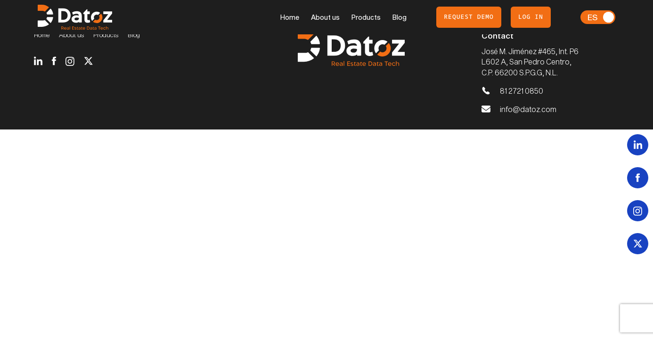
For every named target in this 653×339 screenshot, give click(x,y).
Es (592, 17)
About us (325, 17)
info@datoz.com (528, 109)
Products (366, 17)
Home (289, 17)
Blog (399, 17)
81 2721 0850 (521, 90)
